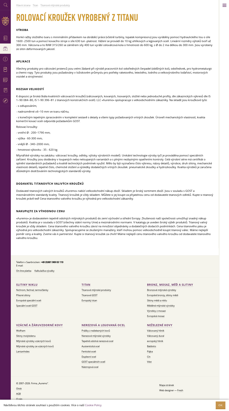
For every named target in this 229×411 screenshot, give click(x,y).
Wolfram (20, 330)
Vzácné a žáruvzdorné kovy (39, 325)
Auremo (5, 21)
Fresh (180, 390)
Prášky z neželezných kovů (96, 330)
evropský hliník (155, 341)
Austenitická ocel (91, 346)
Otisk (19, 388)
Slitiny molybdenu (26, 335)
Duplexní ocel (89, 356)
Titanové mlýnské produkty (96, 290)
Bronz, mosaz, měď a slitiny (170, 285)
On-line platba (23, 270)
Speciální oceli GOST (26, 305)
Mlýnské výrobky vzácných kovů (33, 341)
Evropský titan (89, 300)
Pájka (150, 351)
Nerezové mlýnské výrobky (96, 335)
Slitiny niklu (27, 285)
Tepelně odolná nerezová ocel (97, 341)
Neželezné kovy (159, 325)
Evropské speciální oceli (28, 300)
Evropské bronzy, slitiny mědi (162, 295)
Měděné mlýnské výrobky (161, 305)
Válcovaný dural (155, 335)
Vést (149, 361)
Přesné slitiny (23, 295)
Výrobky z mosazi (156, 310)
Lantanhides (22, 351)
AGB (18, 393)
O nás (19, 399)
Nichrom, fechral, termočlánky (32, 290)
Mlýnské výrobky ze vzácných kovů (35, 346)
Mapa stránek (166, 385)
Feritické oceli (89, 351)
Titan (86, 285)
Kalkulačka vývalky (44, 270)
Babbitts (151, 346)
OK (220, 405)
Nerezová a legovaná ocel (103, 325)
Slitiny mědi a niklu (157, 300)
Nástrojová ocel (90, 367)
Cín (148, 356)
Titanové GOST (89, 295)
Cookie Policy (93, 405)
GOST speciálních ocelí (93, 361)
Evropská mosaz (155, 316)
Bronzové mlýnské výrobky (161, 290)
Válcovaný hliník (155, 330)
